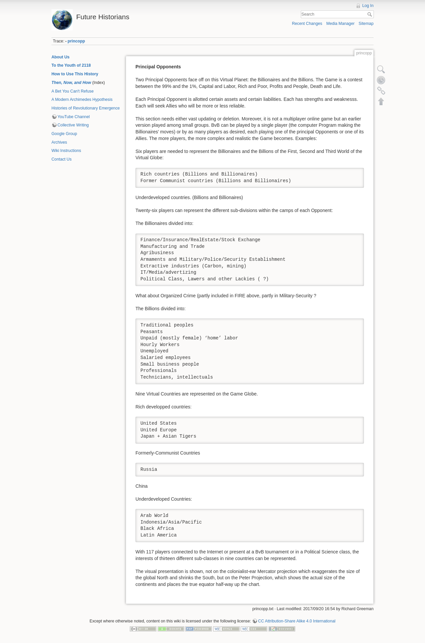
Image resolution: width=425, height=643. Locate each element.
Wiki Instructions (66, 150)
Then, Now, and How (71, 82)
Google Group (64, 133)
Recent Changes (307, 23)
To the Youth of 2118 (71, 65)
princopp (76, 41)
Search (370, 14)
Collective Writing (73, 125)
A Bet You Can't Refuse (72, 91)
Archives (59, 142)
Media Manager (340, 23)
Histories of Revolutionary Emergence (85, 108)
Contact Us (61, 159)
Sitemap (366, 23)
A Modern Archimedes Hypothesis (82, 99)
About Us (60, 57)
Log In (368, 5)
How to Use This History (74, 74)
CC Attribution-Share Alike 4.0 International (296, 621)
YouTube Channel (73, 116)
